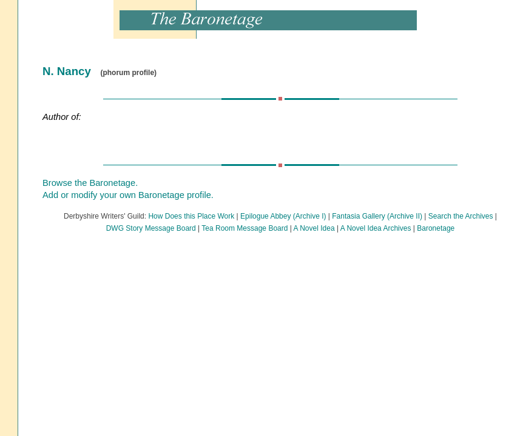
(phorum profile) (128, 72)
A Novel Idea (314, 228)
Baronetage (435, 228)
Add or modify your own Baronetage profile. (128, 195)
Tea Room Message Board (244, 228)
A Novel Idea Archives (375, 228)
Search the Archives (460, 216)
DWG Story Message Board (151, 228)
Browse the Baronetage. (90, 183)
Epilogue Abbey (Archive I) (283, 216)
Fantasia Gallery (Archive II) (377, 216)
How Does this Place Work (191, 216)
